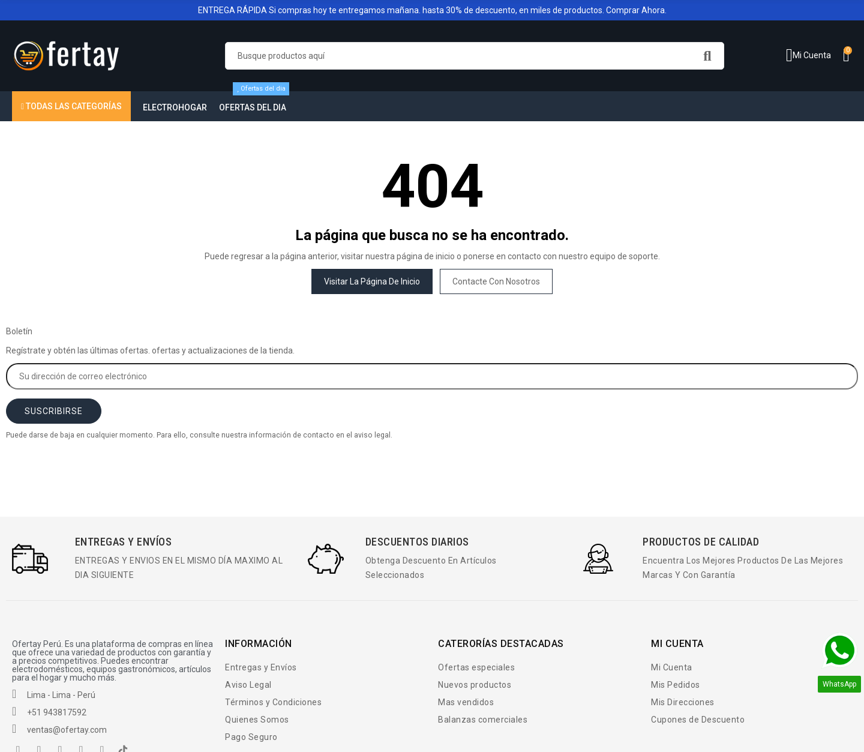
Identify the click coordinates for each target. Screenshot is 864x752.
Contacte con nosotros (496, 281)
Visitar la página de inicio (372, 281)
